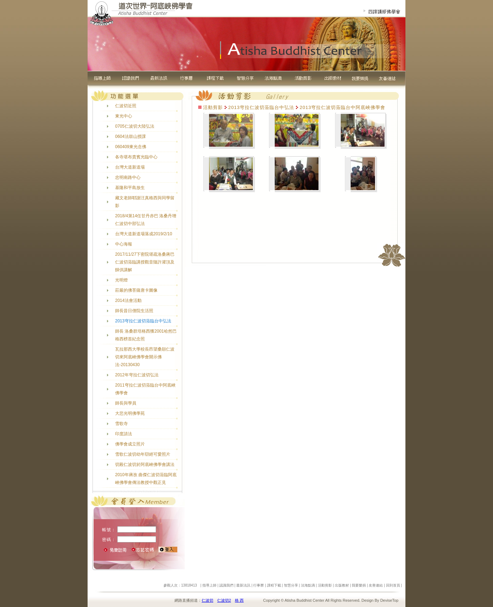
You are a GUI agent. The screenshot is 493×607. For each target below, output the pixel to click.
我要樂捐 (359, 585)
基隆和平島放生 (130, 187)
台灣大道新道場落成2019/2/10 (143, 233)
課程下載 (274, 585)
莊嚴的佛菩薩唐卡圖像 (136, 290)
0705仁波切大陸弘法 (134, 126)
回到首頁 (393, 585)
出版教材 (342, 585)
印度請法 (123, 433)
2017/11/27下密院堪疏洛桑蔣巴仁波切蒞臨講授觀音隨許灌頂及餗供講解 (144, 262)
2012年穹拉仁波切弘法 (137, 374)
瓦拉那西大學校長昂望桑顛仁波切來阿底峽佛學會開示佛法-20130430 (144, 357)
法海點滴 (308, 585)
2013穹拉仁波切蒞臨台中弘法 (143, 320)
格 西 (239, 600)
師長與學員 (125, 403)
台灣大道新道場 (130, 167)
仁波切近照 (125, 105)
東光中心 (123, 116)
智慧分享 (291, 585)
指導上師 (209, 585)
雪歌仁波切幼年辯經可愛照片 (142, 454)
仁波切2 (224, 600)
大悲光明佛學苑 (130, 413)
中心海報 (123, 244)
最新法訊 (243, 585)
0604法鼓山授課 (130, 136)
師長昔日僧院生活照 (134, 310)
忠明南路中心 (128, 177)
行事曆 (258, 585)
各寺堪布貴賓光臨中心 (136, 156)
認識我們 (226, 585)
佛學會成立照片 (130, 444)
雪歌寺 (121, 423)
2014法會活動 (128, 300)
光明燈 (121, 280)
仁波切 (207, 600)
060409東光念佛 (130, 146)
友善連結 (376, 585)
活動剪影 (325, 585)
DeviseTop (389, 600)
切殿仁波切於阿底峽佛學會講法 (144, 464)
